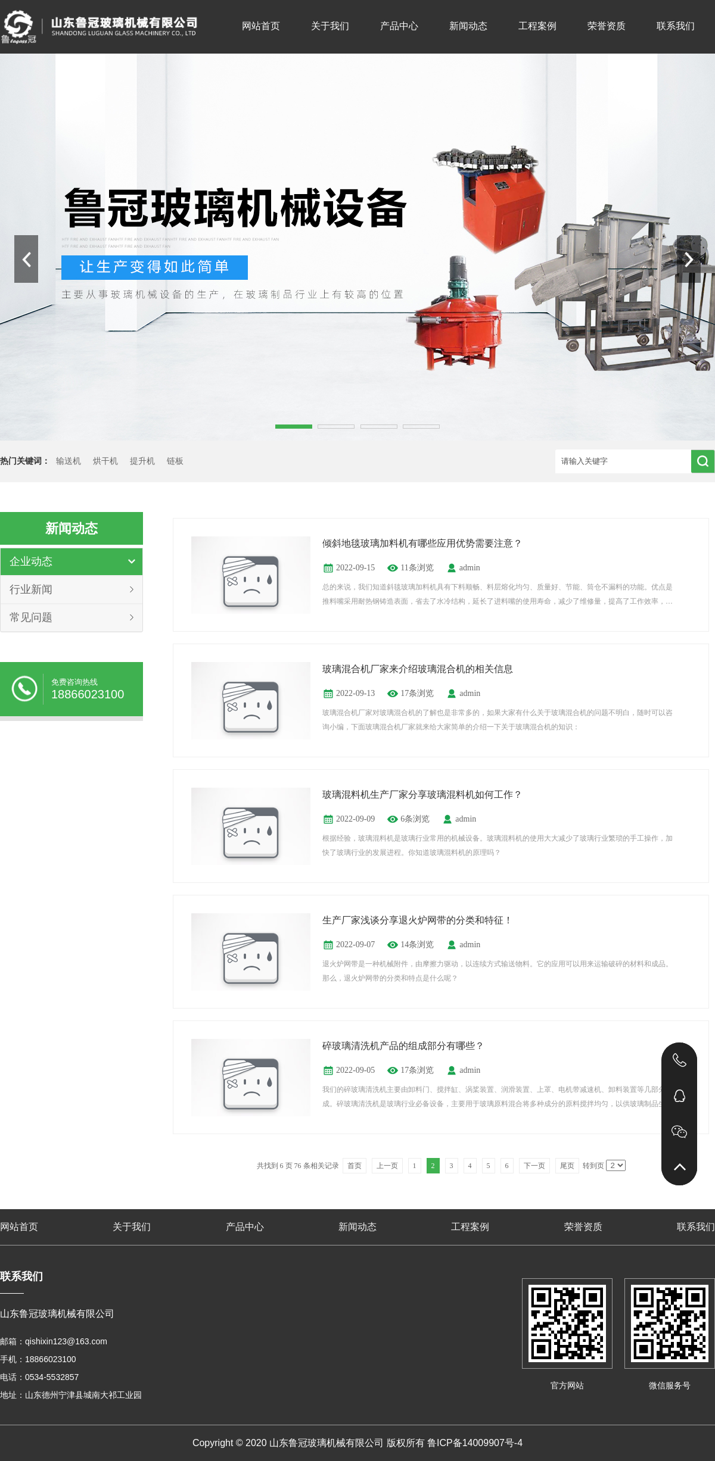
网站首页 (261, 26)
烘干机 (105, 461)
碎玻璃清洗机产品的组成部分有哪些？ (403, 1046)
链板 (175, 461)
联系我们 (676, 26)
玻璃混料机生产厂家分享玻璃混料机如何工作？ (422, 794)
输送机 (68, 461)
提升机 (142, 461)
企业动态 (31, 561)
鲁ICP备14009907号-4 (475, 1443)
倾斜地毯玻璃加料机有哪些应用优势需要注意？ (422, 543)
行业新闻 (31, 589)
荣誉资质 (606, 26)
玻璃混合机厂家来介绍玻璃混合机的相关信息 (417, 669)
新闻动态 (468, 26)
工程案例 (537, 26)
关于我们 (330, 26)
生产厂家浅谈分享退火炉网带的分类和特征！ (417, 920)
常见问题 (31, 617)
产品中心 (399, 26)
